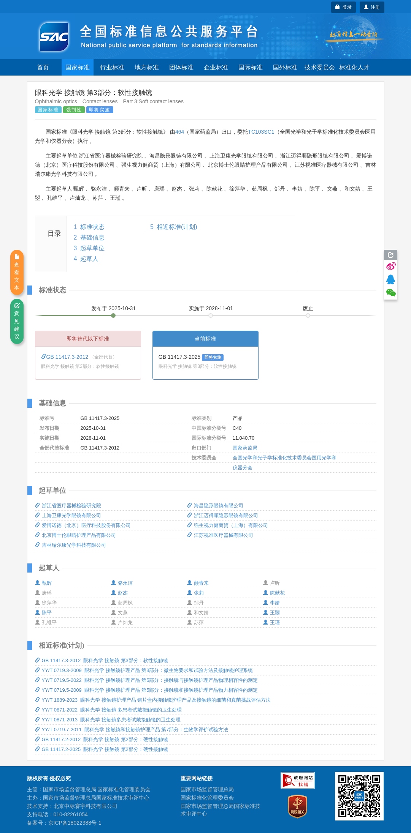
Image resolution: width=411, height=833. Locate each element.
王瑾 (271, 622)
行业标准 (112, 67)
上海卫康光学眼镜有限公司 (68, 515)
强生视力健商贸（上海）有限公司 (227, 525)
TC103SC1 (261, 132)
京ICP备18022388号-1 (75, 823)
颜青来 (198, 583)
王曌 (271, 612)
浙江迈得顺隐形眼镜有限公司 (222, 515)
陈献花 (274, 593)
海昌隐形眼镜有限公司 (215, 505)
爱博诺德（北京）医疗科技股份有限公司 (83, 525)
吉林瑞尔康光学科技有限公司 (70, 545)
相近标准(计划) (177, 227)
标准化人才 (354, 67)
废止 (308, 308)
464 (179, 132)
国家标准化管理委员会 (207, 798)
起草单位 (92, 248)
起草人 (89, 259)
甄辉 (43, 583)
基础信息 (92, 237)
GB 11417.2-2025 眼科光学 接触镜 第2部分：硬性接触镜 (101, 749)
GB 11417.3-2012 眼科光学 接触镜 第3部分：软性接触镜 (101, 660)
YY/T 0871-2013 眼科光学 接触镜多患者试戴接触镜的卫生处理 (108, 720)
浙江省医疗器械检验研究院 (68, 505)
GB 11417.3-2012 (65, 357)
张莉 (195, 593)
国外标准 (285, 67)
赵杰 (119, 593)
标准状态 (92, 227)
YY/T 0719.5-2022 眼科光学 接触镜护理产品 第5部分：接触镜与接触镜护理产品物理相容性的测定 (146, 680)
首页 (43, 67)
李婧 (271, 603)
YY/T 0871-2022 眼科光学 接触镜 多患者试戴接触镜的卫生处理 (108, 710)
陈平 (43, 612)
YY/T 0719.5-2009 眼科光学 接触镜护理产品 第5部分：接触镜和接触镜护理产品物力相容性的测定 (146, 690)
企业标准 (216, 67)
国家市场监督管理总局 (207, 789)
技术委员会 (320, 67)
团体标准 (181, 67)
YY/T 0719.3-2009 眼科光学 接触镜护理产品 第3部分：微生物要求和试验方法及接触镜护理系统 (144, 670)
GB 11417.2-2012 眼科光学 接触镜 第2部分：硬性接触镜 (101, 739)
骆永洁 (122, 583)
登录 (343, 7)
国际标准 (250, 67)
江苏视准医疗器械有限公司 (220, 535)
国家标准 (77, 67)
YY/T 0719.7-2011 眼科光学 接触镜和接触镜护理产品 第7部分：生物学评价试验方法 (132, 729)
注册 (372, 7)
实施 (211, 308)
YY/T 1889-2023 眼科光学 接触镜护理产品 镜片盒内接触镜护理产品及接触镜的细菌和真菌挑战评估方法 (153, 700)
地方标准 (147, 67)
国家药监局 (245, 448)
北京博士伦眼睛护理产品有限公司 (75, 535)
